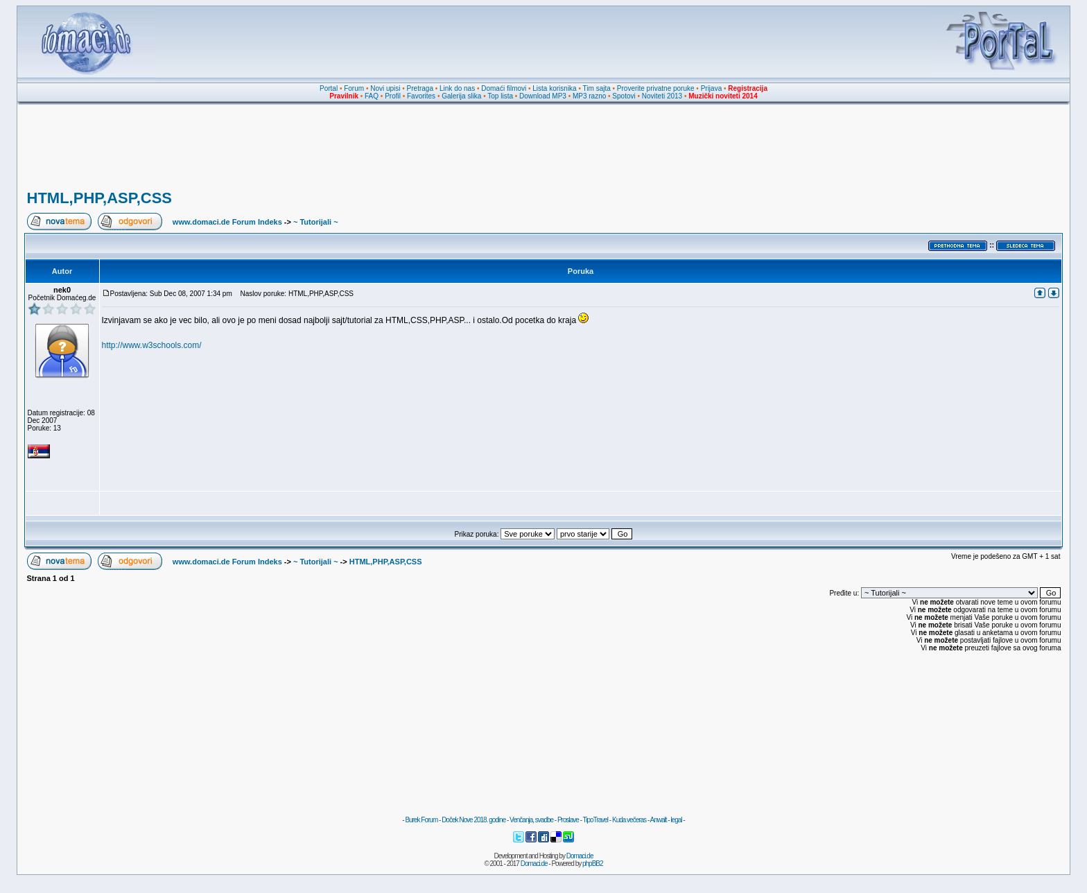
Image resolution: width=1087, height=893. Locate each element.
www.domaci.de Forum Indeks (227, 222)
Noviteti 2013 (662, 96)
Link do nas (457, 88)
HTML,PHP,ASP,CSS (99, 198)
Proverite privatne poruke (656, 88)
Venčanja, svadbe (531, 820)
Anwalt (658, 820)
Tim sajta (597, 88)
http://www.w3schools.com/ (152, 345)
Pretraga (420, 88)
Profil (393, 96)
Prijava (711, 88)
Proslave (568, 820)
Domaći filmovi (503, 88)
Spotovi (623, 96)
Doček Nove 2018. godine (473, 820)
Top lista (500, 96)
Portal (329, 88)
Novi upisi (385, 88)
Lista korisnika (554, 88)
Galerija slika (461, 96)
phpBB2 (592, 863)
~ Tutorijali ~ (315, 222)
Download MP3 (542, 96)
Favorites (421, 96)
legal (675, 820)
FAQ (372, 96)
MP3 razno (589, 96)
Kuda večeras (629, 820)
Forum (354, 88)
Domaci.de (579, 856)
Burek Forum (421, 820)
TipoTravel (596, 820)
